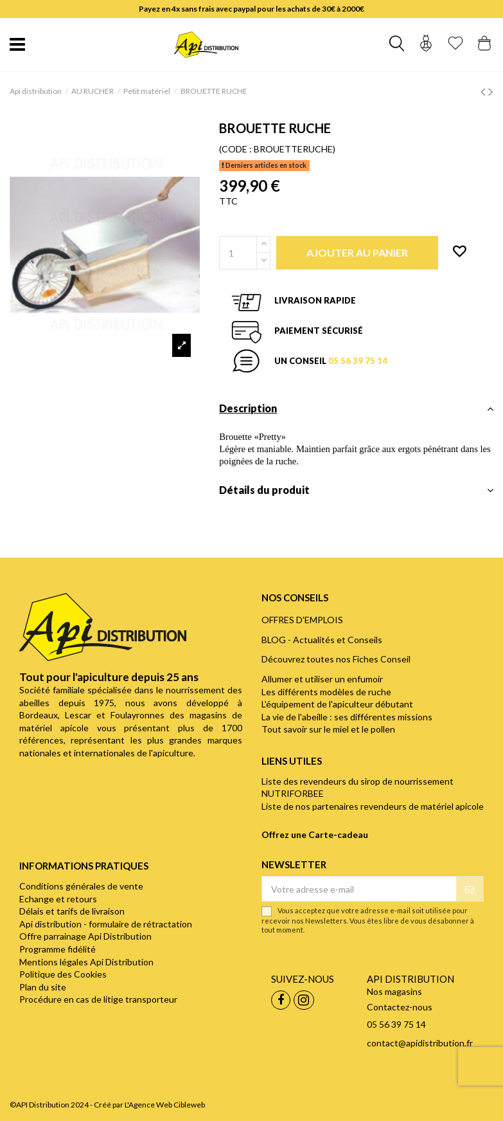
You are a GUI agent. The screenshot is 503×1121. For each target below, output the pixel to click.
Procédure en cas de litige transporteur (98, 999)
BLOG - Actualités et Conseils (321, 639)
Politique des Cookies (63, 974)
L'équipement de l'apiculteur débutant (337, 703)
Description (356, 408)
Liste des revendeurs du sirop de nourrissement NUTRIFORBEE (357, 787)
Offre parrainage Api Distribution (85, 936)
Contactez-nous (399, 1006)
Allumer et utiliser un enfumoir (322, 678)
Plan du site (42, 986)
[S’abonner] (469, 889)
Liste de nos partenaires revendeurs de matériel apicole (372, 806)
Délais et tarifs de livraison (72, 911)
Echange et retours (58, 898)
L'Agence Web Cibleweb (165, 1104)
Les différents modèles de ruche (326, 691)
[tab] (356, 412)
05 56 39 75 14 (357, 361)
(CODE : (235, 148)
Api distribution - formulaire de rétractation (105, 923)
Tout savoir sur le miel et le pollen (328, 729)
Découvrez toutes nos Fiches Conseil (335, 658)
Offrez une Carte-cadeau (314, 834)
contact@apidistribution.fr (420, 1042)
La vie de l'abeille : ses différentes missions (346, 716)
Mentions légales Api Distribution (86, 961)
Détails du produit (356, 490)
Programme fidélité (57, 948)
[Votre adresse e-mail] (359, 889)
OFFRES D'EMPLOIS (302, 619)
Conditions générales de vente (81, 885)
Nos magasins (394, 991)
